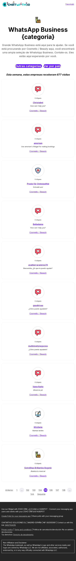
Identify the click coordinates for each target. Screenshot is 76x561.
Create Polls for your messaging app (16, 516)
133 (33, 490)
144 (32, 494)
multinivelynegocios (38, 346)
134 (40, 490)
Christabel (38, 102)
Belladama (38, 224)
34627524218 (10, 525)
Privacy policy (7, 530)
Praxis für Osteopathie (38, 184)
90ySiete (38, 427)
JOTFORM (32, 509)
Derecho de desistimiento (23, 535)
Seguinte (41, 494)
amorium (38, 143)
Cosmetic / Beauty (38, 110)
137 (57, 490)
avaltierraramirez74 (38, 265)
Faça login (70, 4)
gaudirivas (38, 305)
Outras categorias (28, 66)
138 (63, 490)
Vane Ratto (38, 386)
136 (51, 490)
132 (27, 490)
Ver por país (52, 66)
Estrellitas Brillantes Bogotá (38, 468)
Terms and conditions (23, 530)
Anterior (9, 490)
